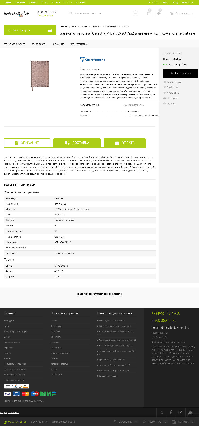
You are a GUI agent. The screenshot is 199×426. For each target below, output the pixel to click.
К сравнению (171, 92)
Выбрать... (164, 2)
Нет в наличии (180, 73)
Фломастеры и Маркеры (15, 331)
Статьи (54, 369)
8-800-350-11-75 (39, 421)
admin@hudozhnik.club (174, 327)
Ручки (6, 326)
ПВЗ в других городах (107, 376)
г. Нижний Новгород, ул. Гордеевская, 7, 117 (115, 333)
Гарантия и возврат (60, 353)
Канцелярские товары (14, 374)
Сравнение (126, 421)
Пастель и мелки (12, 342)
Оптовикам (80, 2)
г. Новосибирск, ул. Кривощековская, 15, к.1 (116, 353)
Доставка (55, 2)
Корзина (183, 421)
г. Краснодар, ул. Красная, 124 (111, 360)
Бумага (7, 337)
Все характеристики (134, 105)
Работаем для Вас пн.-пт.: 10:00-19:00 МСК (23, 401)
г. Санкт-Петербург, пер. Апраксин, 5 (114, 326)
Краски (7, 353)
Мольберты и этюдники (15, 364)
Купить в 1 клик (172, 82)
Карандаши (9, 320)
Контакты (33, 2)
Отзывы (54, 358)
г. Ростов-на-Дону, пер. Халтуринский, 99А (116, 340)
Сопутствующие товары (15, 369)
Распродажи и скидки (14, 380)
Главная (7, 2)
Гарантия (67, 2)
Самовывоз (56, 347)
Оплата (44, 2)
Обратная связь (15, 421)
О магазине (20, 2)
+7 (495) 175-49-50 (9, 412)
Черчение (8, 347)
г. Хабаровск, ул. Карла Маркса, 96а (113, 370)
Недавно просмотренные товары (99, 294)
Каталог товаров (30, 30)
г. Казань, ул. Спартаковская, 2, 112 (113, 365)
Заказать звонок (45, 15)
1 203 (173, 59)
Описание (27, 143)
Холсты (7, 358)
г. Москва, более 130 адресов (111, 320)
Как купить (56, 337)
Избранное (155, 421)
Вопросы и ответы (59, 364)
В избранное (170, 87)
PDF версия (170, 98)
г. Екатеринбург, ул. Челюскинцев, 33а (115, 345)
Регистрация (187, 2)
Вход (175, 2)
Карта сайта (56, 374)
